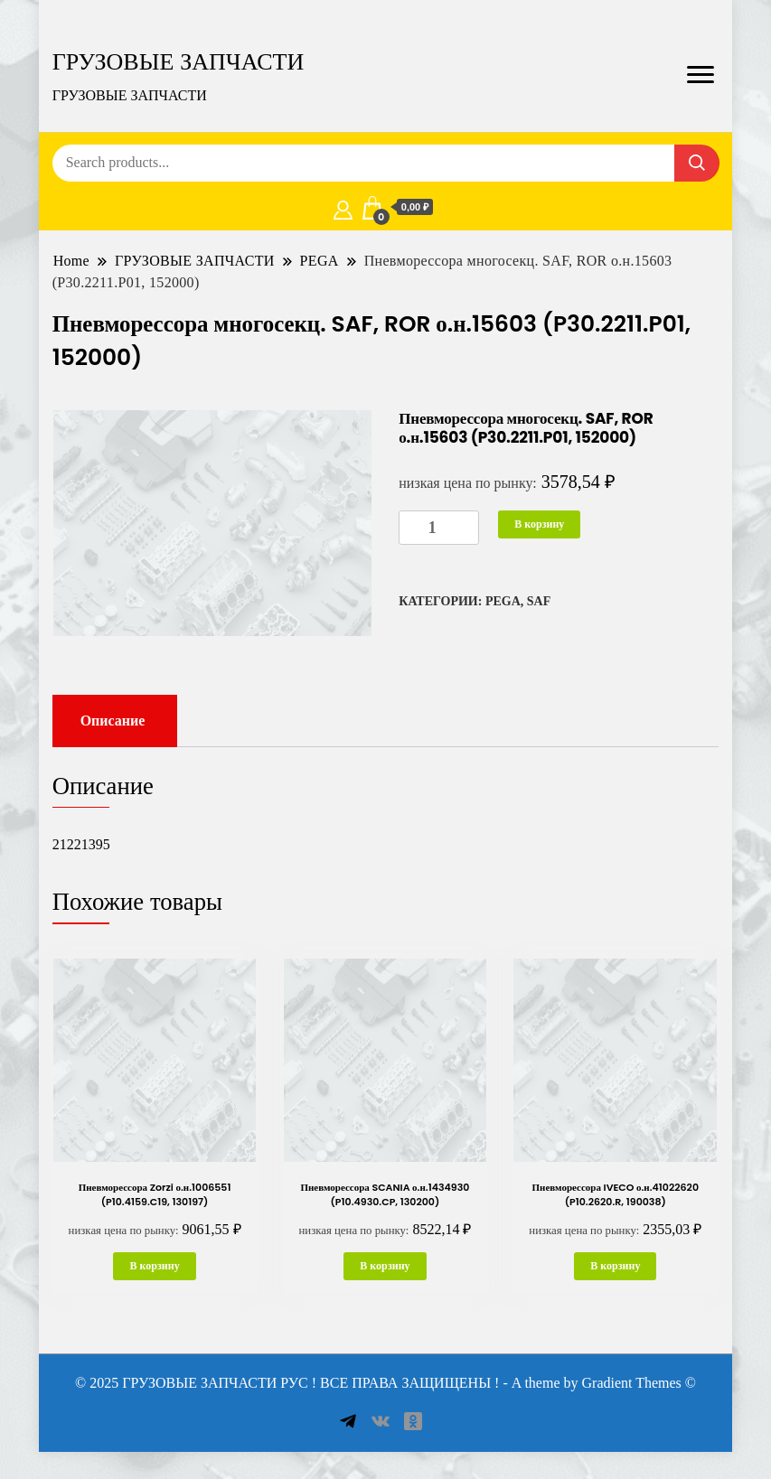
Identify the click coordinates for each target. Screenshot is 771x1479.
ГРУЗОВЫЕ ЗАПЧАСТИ (178, 61)
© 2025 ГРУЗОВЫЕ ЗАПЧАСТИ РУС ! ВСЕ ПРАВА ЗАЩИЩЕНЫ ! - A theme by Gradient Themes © (385, 1382)
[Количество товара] (439, 528)
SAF (538, 601)
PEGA (503, 601)
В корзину (539, 524)
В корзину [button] (154, 1265)
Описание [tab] (113, 720)
